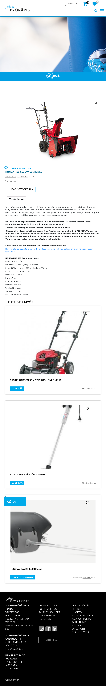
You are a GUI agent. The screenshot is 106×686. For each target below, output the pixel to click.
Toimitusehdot (49, 609)
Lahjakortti (80, 629)
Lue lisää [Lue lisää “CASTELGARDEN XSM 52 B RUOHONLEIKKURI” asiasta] (17, 388)
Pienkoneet (79, 609)
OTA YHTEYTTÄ (49, 640)
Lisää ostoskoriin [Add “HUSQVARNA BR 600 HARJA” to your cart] (22, 577)
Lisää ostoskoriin (21, 189)
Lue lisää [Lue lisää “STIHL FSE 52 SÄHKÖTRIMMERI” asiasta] (17, 483)
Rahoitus (45, 619)
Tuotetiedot (16, 199)
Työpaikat (78, 625)
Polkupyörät (80, 605)
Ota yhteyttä (80, 632)
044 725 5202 (73, 4)
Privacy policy (48, 605)
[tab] (16, 199)
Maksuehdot (47, 615)
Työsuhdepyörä (82, 615)
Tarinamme (79, 622)
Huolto (77, 612)
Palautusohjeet (49, 612)
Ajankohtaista (81, 619)
